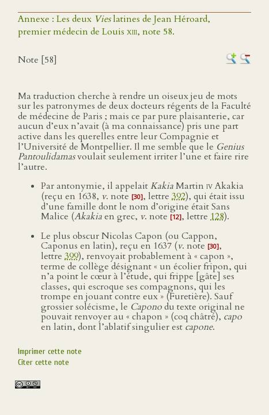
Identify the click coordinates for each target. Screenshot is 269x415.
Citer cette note (43, 362)
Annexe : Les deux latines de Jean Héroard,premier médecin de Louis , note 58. (114, 25)
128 (217, 216)
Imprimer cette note (50, 351)
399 (71, 256)
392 (178, 196)
